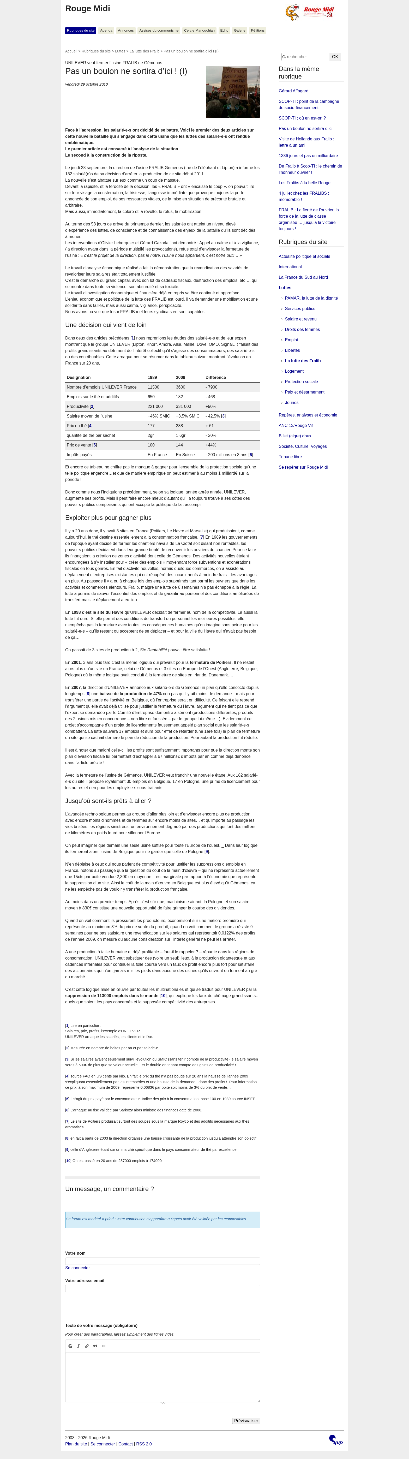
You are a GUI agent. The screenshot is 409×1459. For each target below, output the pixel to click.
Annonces (126, 30)
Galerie (239, 30)
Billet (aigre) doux (295, 436)
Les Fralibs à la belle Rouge (304, 183)
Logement (294, 371)
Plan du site (76, 1444)
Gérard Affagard (294, 91)
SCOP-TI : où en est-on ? (302, 118)
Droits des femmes (302, 329)
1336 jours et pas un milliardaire (308, 155)
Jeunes (292, 402)
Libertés (292, 350)
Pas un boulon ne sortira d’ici (305, 128)
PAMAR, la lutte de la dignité (311, 298)
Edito (224, 30)
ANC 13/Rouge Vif (296, 425)
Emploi (291, 340)
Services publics (300, 308)
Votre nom (75, 1253)
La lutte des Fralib (144, 51)
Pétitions (257, 30)
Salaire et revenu (301, 319)
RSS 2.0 (144, 1444)
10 (163, 995)
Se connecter (77, 1268)
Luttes (120, 51)
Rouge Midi (87, 8)
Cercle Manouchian (199, 30)
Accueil (71, 51)
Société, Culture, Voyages (303, 446)
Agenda (106, 30)
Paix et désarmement (304, 392)
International (290, 267)
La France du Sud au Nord (303, 277)
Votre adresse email (84, 1280)
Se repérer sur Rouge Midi (303, 467)
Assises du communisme (158, 30)
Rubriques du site (81, 30)
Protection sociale (301, 381)
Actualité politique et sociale (304, 256)
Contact (125, 1444)
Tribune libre (290, 457)
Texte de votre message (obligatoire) (101, 1325)
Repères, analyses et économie (308, 415)
